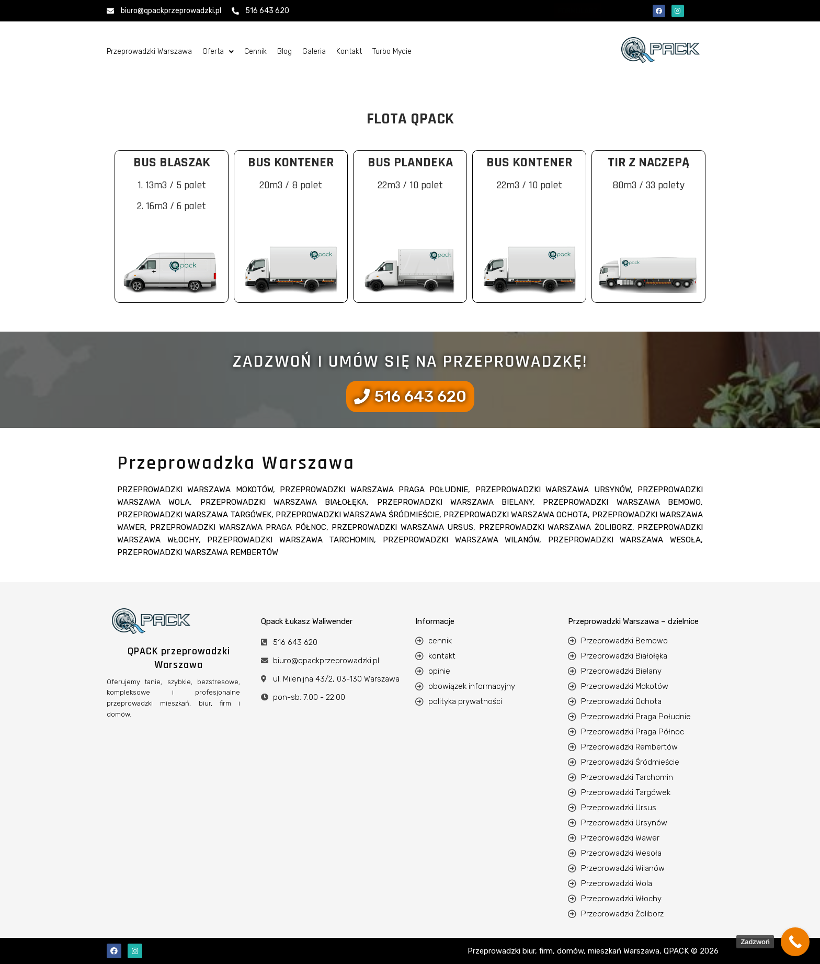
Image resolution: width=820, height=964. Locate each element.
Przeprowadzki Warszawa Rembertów (197, 552)
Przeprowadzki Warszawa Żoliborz (555, 527)
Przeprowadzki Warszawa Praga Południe (374, 489)
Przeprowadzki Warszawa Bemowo (622, 502)
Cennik (255, 51)
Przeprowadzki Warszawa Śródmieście (357, 514)
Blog (284, 51)
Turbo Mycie (392, 51)
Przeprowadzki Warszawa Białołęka (283, 502)
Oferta (218, 51)
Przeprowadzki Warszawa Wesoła (624, 540)
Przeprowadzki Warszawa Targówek (194, 514)
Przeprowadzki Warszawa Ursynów (553, 489)
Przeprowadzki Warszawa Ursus (402, 527)
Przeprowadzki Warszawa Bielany (455, 502)
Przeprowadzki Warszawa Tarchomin (290, 540)
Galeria (314, 51)
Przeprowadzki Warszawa (149, 51)
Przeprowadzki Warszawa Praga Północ (238, 527)
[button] (218, 51)
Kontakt (349, 51)
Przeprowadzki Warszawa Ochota (515, 514)
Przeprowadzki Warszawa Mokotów (195, 489)
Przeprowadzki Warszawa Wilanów (461, 540)
